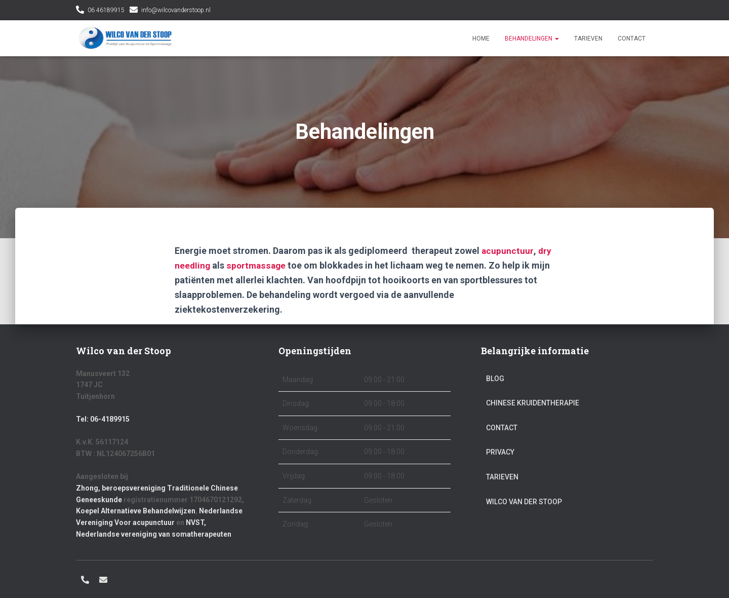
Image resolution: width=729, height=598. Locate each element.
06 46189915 (106, 10)
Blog (495, 379)
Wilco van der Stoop (524, 502)
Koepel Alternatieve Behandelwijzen (135, 511)
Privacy (500, 452)
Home (481, 38)
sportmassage (257, 265)
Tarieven (588, 38)
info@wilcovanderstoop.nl (176, 10)
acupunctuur (507, 250)
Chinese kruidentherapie (532, 403)
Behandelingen (532, 38)
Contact (631, 38)
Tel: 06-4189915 (103, 419)
